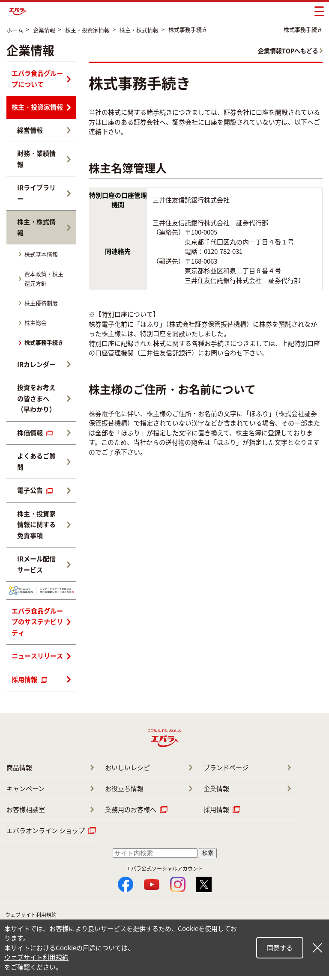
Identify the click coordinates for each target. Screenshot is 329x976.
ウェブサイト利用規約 (31, 915)
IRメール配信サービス (36, 564)
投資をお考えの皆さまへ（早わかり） (36, 398)
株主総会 (35, 322)
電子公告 (35, 490)
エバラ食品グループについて (37, 78)
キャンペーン (25, 788)
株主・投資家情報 (37, 107)
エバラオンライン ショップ (45, 830)
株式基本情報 (41, 254)
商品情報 (19, 767)
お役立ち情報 (124, 788)
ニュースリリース (37, 656)
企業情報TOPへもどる (288, 50)
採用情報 (29, 679)
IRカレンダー (36, 364)
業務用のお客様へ (130, 809)
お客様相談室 (25, 809)
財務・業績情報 (36, 159)
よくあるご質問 (36, 461)
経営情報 (30, 130)
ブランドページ (225, 767)
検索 (207, 853)
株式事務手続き (43, 342)
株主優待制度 (41, 303)
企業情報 (216, 788)
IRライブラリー (36, 193)
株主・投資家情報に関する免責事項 (36, 524)
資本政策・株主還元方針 (43, 278)
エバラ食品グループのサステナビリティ (37, 621)
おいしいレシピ (127, 767)
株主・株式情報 (36, 227)
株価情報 (35, 432)
